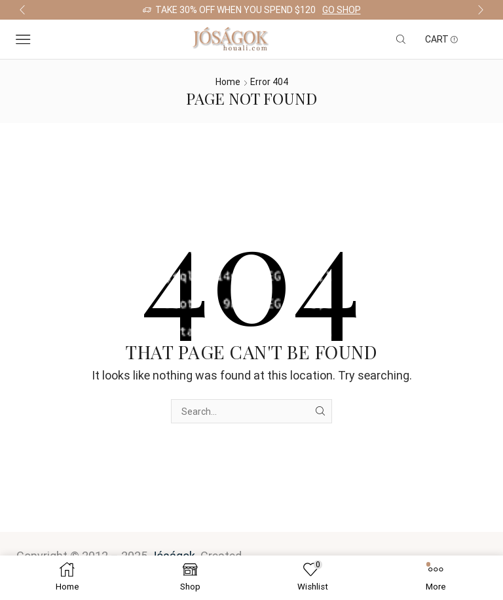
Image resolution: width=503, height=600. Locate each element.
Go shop (341, 10)
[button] (22, 10)
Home (227, 82)
